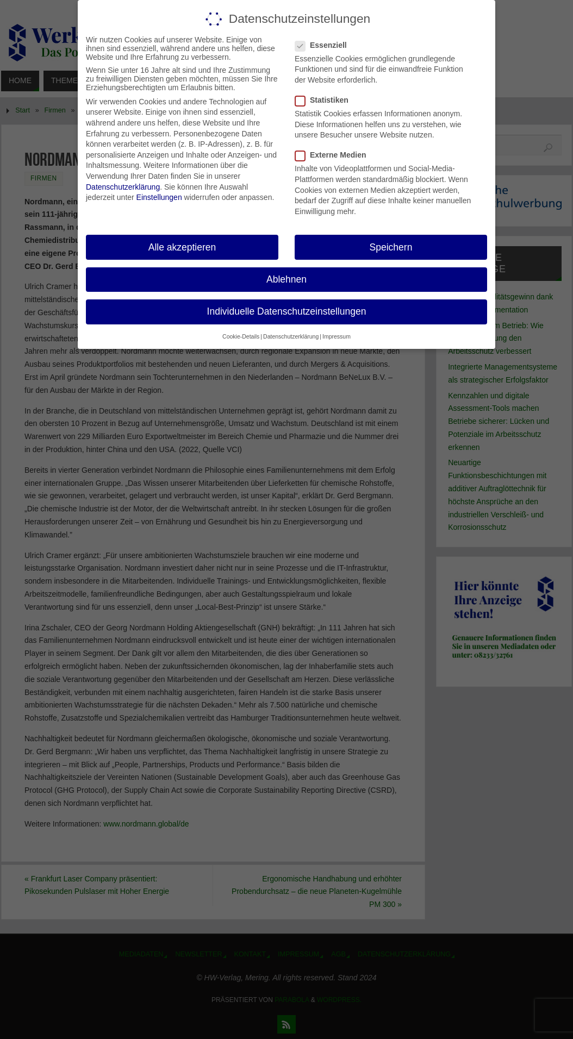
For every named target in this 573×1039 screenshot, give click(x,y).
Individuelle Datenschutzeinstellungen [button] (286, 311)
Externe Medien (335, 155)
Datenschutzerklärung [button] (291, 336)
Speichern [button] (391, 246)
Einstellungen (159, 197)
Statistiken (326, 100)
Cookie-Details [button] (240, 336)
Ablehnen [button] (286, 279)
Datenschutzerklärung (123, 186)
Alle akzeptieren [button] (182, 246)
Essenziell (325, 45)
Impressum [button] (336, 336)
